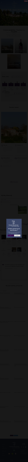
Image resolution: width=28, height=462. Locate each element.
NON (17, 235)
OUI (10, 235)
